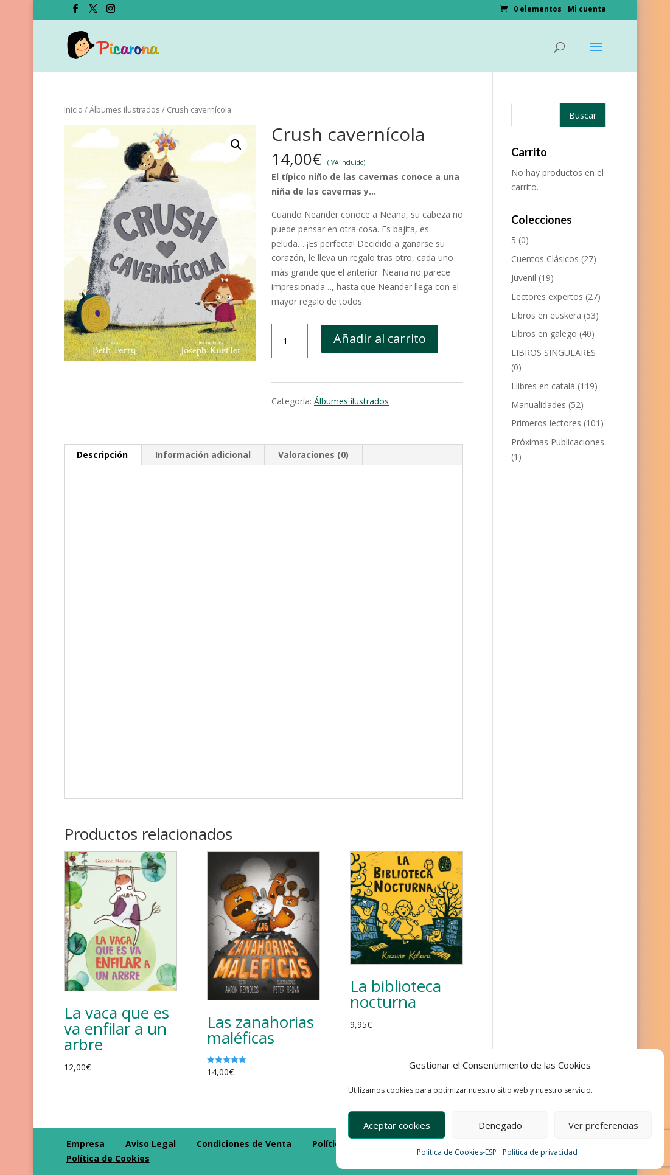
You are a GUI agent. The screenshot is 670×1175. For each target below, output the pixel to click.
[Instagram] (110, 12)
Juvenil (523, 277)
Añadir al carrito (379, 338)
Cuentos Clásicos (545, 259)
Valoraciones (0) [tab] (313, 454)
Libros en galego (544, 333)
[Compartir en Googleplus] (12, 591)
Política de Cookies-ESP (457, 1152)
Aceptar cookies (396, 1125)
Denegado (500, 1125)
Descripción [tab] (102, 454)
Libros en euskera (546, 315)
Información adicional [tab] (203, 454)
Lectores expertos (547, 296)
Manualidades (538, 405)
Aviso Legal (150, 1143)
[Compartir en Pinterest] (12, 618)
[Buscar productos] (558, 115)
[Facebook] (75, 12)
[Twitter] (93, 12)
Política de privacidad (540, 1152)
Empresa (85, 1143)
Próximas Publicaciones (557, 442)
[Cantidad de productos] (289, 341)
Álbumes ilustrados (124, 109)
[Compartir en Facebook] (12, 537)
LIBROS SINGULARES (553, 352)
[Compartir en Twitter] (12, 564)
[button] (236, 145)
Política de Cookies (108, 1158)
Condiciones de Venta (244, 1143)
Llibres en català (543, 386)
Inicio (73, 109)
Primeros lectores (546, 423)
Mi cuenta (587, 9)
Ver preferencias (603, 1125)
